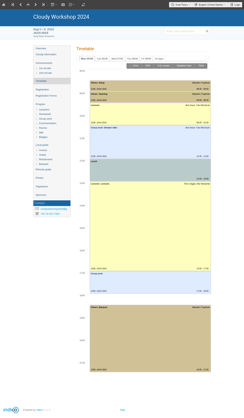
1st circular (45, 68)
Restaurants (45, 159)
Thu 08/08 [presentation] (132, 58)
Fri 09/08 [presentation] (146, 58)
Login (237, 4)
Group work (45, 118)
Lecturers (44, 109)
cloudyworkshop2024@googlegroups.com (63, 208)
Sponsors (41, 194)
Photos (40, 177)
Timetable (41, 81)
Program (40, 104)
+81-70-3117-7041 (50, 213)
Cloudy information (46, 54)
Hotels (42, 154)
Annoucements (44, 63)
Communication (47, 123)
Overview (41, 48)
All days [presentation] (159, 58)
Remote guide (43, 169)
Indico (39, 409)
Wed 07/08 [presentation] (117, 58)
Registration (42, 89)
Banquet (43, 164)
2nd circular (45, 72)
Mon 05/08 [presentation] (87, 58)
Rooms (43, 127)
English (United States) (211, 4)
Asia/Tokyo (181, 4)
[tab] (87, 58)
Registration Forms (46, 95)
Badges (43, 137)
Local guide (42, 145)
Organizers (42, 186)
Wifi (41, 132)
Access (43, 150)
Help (122, 409)
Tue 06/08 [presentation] (102, 58)
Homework (45, 114)
